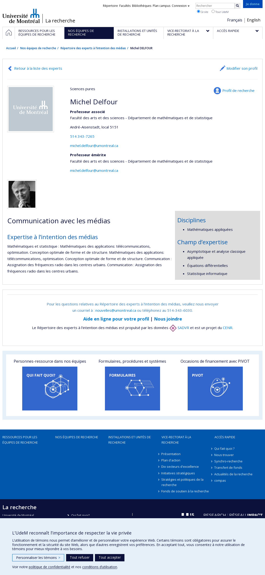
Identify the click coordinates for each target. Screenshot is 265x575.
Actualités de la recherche (233, 474)
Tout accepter (110, 557)
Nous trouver (224, 455)
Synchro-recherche (228, 461)
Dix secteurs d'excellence (180, 466)
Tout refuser (80, 557)
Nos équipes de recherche (38, 48)
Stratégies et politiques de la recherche (183, 482)
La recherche (60, 20)
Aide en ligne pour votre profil (116, 319)
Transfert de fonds (228, 467)
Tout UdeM (220, 12)
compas (220, 480)
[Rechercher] (237, 6)
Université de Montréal (21, 16)
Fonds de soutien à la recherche (185, 491)
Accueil (11, 48)
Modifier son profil (241, 68)
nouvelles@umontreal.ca (115, 310)
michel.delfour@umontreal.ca (94, 145)
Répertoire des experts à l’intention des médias (93, 48)
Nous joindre (168, 319)
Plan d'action (171, 460)
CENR (227, 327)
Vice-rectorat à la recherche (176, 440)
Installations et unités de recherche (129, 440)
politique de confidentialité (49, 567)
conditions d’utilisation (99, 567)
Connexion (181, 6)
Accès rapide (224, 437)
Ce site (202, 12)
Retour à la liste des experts (38, 68)
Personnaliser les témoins (38, 557)
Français (234, 20)
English (253, 20)
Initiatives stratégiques (178, 473)
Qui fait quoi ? (224, 448)
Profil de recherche (238, 90)
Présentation (171, 454)
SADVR (179, 327)
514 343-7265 (82, 136)
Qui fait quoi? (80, 515)
